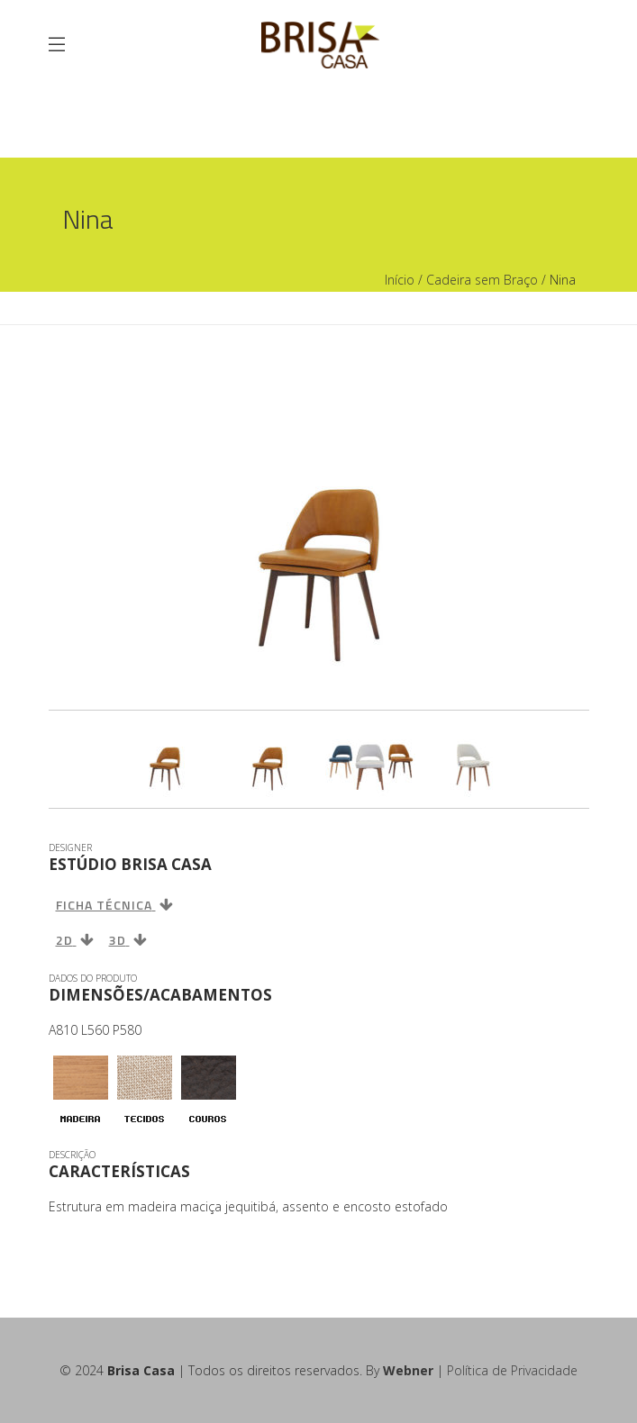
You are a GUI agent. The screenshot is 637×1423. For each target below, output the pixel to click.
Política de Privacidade (512, 1370)
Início (399, 279)
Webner (408, 1370)
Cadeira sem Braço (482, 279)
